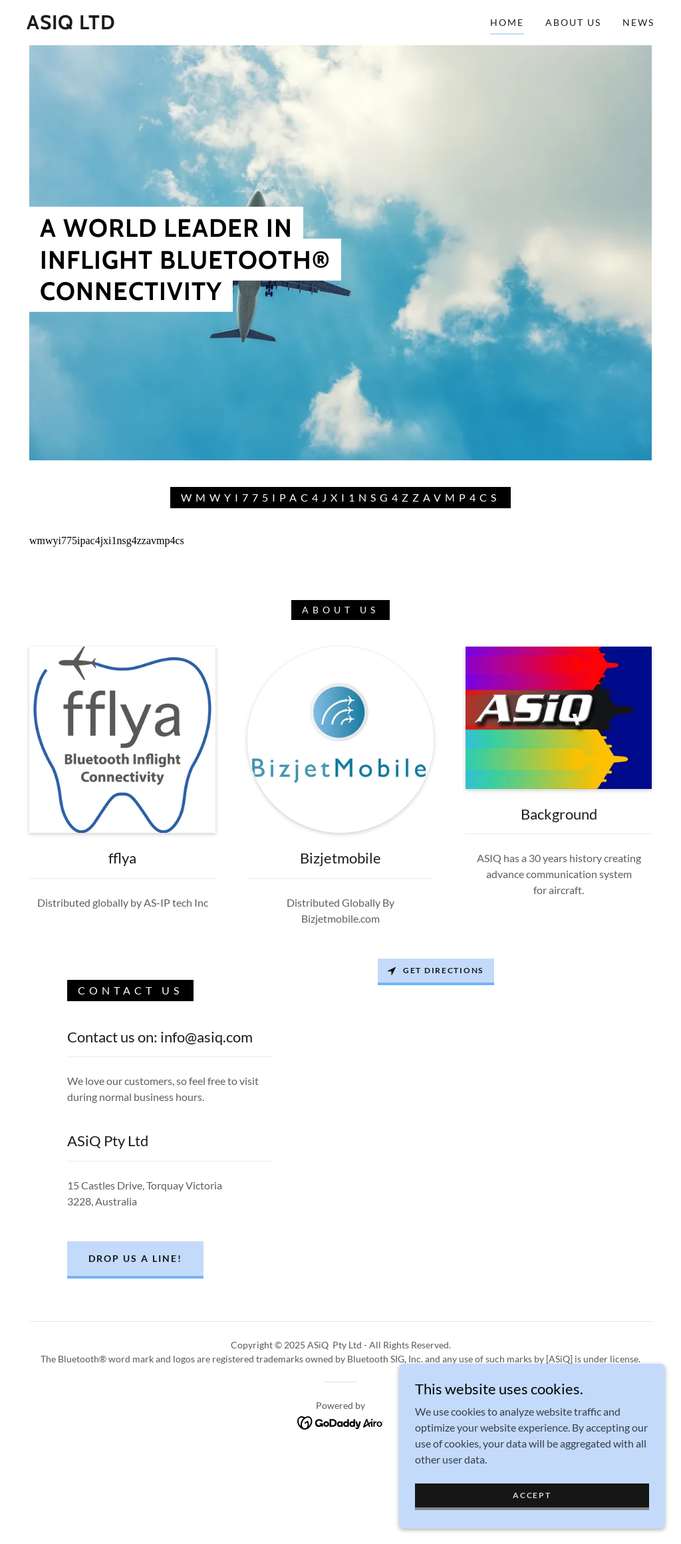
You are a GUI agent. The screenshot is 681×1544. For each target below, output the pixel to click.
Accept (532, 1495)
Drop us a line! (135, 1258)
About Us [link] (573, 22)
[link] (71, 25)
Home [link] (507, 22)
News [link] (638, 22)
